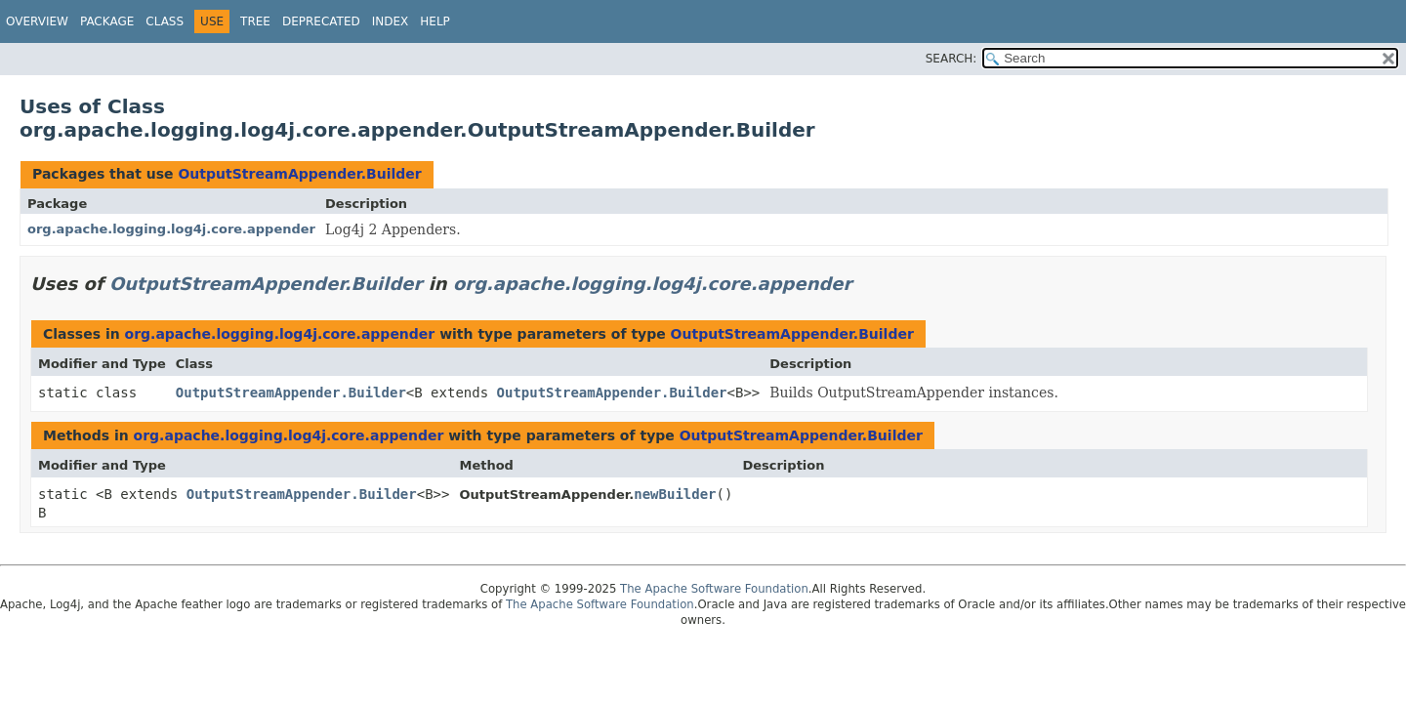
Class (164, 21)
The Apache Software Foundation (714, 589)
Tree (255, 21)
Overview (37, 21)
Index (390, 21)
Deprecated (321, 21)
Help (435, 21)
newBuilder (675, 494)
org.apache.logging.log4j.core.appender (171, 229)
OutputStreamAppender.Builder (299, 174)
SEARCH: (951, 58)
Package (107, 21)
